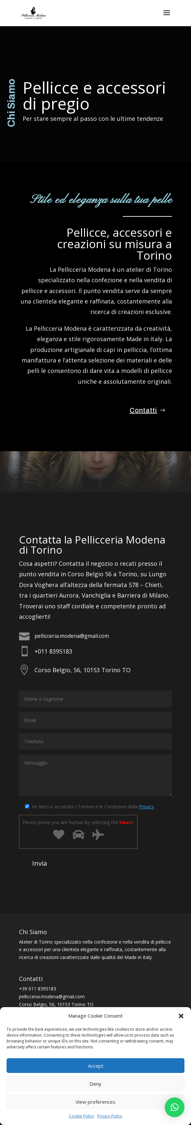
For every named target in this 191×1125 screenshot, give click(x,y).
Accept (95, 1065)
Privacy (146, 806)
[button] (181, 1016)
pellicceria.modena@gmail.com (71, 635)
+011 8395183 (53, 651)
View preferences (95, 1101)
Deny (95, 1083)
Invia (39, 863)
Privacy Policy (109, 1116)
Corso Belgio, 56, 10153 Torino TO (82, 670)
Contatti (143, 410)
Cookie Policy (81, 1116)
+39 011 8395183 (37, 989)
